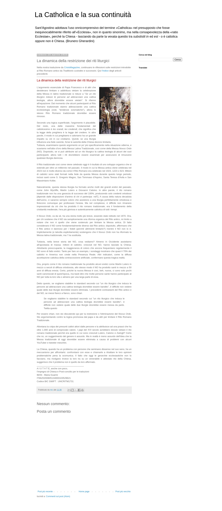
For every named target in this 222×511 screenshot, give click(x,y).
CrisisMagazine (72, 67)
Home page (84, 491)
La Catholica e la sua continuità (83, 14)
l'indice (105, 70)
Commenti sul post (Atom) (58, 496)
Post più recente (45, 491)
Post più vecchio (123, 491)
